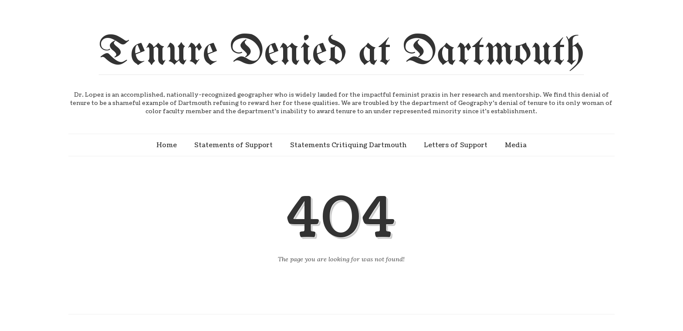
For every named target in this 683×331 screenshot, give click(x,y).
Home (166, 145)
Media (516, 145)
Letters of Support (455, 145)
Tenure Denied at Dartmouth (341, 52)
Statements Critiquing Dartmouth (348, 145)
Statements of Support (233, 145)
